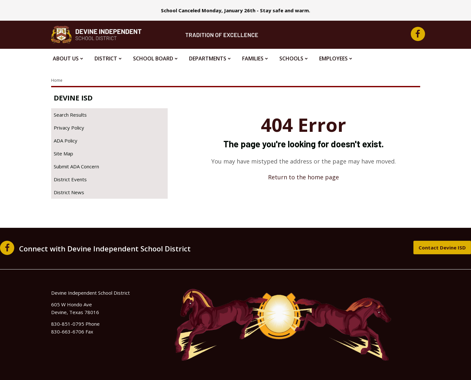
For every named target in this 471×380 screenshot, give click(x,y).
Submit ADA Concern (76, 166)
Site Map (63, 153)
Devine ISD (73, 97)
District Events (70, 179)
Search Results (70, 114)
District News (69, 192)
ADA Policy (65, 140)
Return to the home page (303, 177)
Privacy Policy (69, 127)
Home (56, 80)
